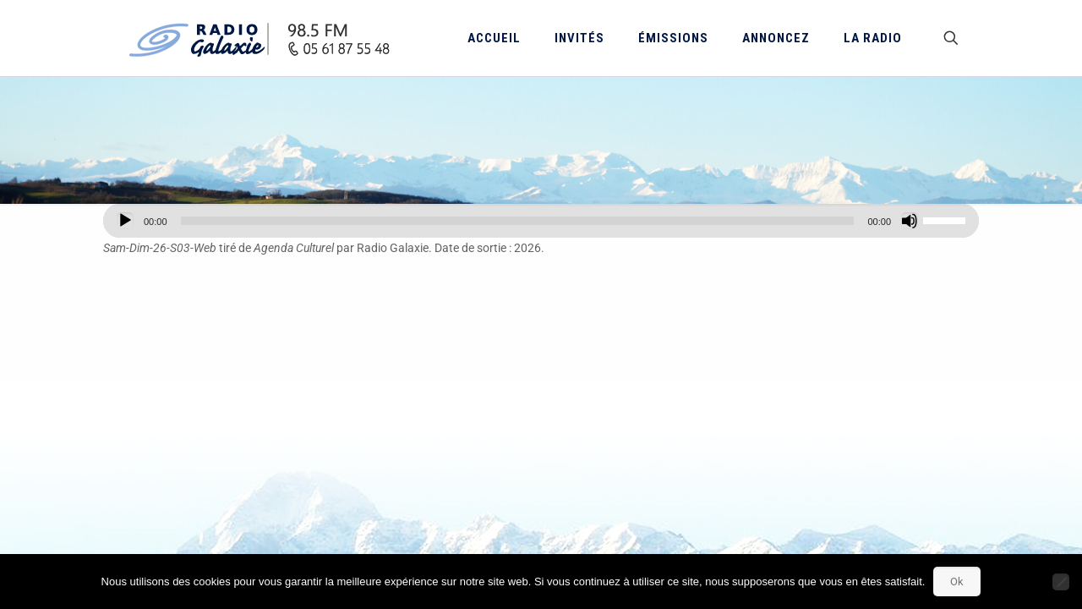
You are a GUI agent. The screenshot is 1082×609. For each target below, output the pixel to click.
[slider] (518, 221)
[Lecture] (125, 220)
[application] (541, 221)
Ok (957, 581)
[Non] (1060, 581)
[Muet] (909, 220)
